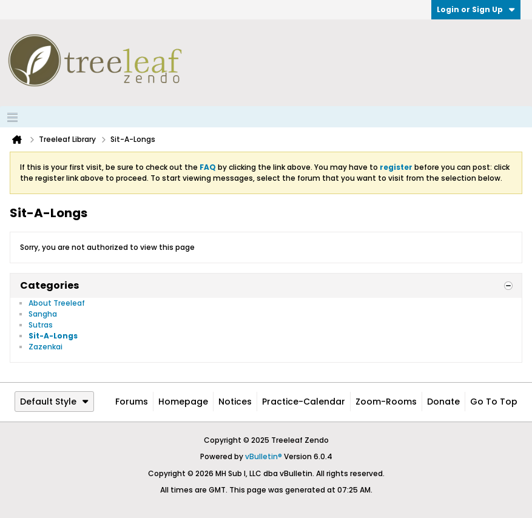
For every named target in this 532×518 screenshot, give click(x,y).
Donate (443, 401)
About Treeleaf (57, 303)
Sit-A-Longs (53, 336)
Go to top (493, 401)
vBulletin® (263, 456)
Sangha (43, 314)
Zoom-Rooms (386, 401)
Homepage (183, 401)
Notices (235, 401)
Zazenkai (45, 346)
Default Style (54, 401)
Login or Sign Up (476, 9)
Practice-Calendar (303, 401)
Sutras (41, 325)
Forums (131, 401)
